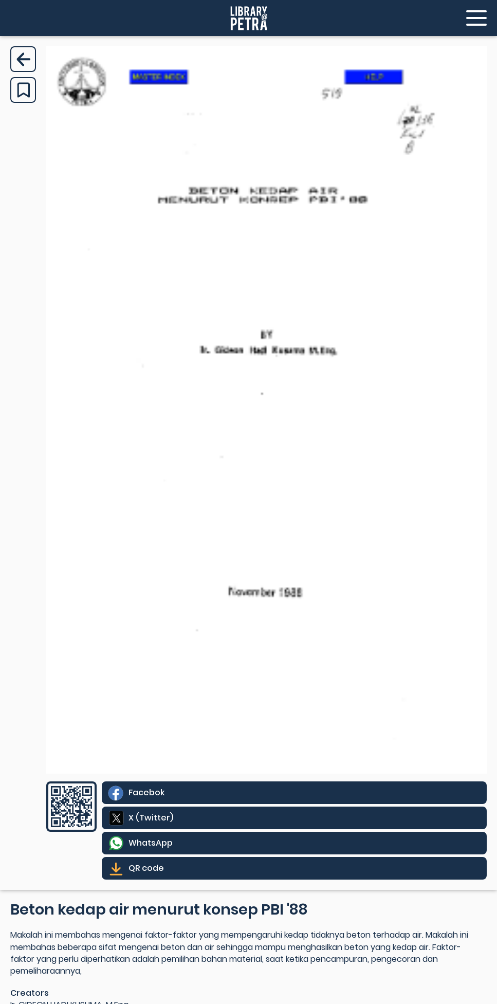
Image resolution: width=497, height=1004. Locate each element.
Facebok (146, 792)
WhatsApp (150, 843)
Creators (29, 993)
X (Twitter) (150, 818)
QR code (146, 868)
